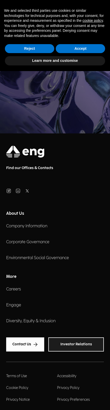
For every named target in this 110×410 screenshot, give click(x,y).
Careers (13, 289)
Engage (13, 305)
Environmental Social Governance (37, 258)
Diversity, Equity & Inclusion (31, 321)
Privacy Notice (18, 399)
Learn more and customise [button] (55, 60)
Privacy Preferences (73, 399)
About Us (15, 213)
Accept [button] (81, 48)
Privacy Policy (68, 388)
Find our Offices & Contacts (29, 168)
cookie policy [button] (92, 20)
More (11, 276)
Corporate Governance (27, 242)
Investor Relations (76, 344)
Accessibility (66, 376)
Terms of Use (16, 376)
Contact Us (25, 344)
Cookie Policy (17, 388)
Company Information (26, 226)
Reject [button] (29, 48)
